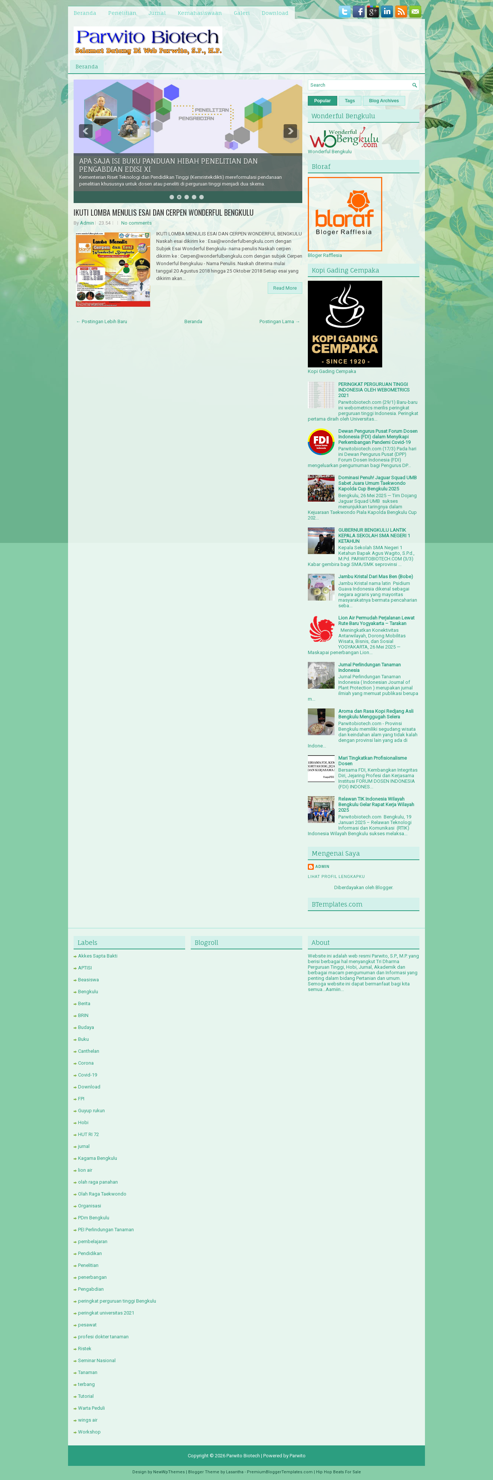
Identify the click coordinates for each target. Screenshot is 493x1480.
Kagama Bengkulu (97, 1158)
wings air (87, 1420)
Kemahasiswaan (200, 13)
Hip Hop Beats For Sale (338, 1472)
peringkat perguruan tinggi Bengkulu (117, 1301)
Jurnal (157, 13)
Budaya (86, 1027)
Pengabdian (91, 1289)
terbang (86, 1384)
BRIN (83, 1015)
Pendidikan (90, 1253)
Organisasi (89, 1206)
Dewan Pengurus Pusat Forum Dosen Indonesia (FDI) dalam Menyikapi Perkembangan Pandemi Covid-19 (378, 436)
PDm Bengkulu (93, 1217)
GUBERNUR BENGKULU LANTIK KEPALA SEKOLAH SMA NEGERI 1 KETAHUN (374, 535)
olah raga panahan (98, 1182)
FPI (81, 1098)
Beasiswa (88, 979)
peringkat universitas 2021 (106, 1313)
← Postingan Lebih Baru (101, 321)
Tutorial (86, 1396)
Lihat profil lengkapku (336, 877)
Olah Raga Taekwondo (102, 1194)
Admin (87, 223)
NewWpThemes (169, 1472)
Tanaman (87, 1372)
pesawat (87, 1325)
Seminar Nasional (97, 1360)
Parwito (298, 1455)
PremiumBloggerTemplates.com (280, 1472)
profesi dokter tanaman (103, 1336)
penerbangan (92, 1277)
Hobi (83, 1122)
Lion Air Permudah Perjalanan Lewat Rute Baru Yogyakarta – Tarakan (376, 620)
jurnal (84, 1146)
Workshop (89, 1432)
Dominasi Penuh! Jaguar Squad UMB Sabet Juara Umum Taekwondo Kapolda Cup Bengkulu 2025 (377, 483)
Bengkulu (88, 991)
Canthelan (88, 1051)
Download (275, 13)
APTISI (85, 968)
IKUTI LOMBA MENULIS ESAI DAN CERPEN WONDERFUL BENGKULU (164, 212)
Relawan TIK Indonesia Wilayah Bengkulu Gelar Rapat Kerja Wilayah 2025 (376, 804)
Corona (86, 1063)
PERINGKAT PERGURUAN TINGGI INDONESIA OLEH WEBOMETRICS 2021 (374, 390)
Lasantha (235, 1472)
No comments (136, 223)
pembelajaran (92, 1241)
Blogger (384, 887)
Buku (83, 1039)
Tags (350, 100)
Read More (285, 288)
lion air (85, 1170)
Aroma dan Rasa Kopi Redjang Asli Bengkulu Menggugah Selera (375, 714)
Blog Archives (384, 100)
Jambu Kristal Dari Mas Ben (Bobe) (375, 576)
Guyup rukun (91, 1110)
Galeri (242, 13)
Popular (322, 100)
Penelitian (122, 13)
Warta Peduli (91, 1408)
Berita (84, 1003)
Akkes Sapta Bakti (97, 956)
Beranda (85, 13)
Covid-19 (87, 1075)
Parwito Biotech (243, 1455)
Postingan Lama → (280, 321)
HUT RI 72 (88, 1134)
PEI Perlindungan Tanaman (106, 1229)
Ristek (84, 1348)
